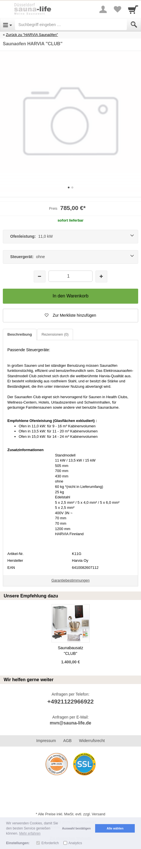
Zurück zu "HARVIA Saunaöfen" (32, 35)
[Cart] (133, 9)
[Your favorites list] (117, 9)
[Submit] (134, 24)
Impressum (46, 740)
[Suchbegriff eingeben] (71, 24)
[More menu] (103, 9)
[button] (70, 315)
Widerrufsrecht (92, 740)
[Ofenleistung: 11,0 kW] (70, 236)
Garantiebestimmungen (70, 580)
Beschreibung (19, 334)
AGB (67, 740)
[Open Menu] (7, 25)
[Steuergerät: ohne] (70, 257)
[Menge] (70, 276)
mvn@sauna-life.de (70, 723)
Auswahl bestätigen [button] (76, 828)
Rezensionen (55, 334)
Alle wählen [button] (115, 828)
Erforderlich (50, 843)
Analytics (75, 843)
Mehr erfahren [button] (29, 833)
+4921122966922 (70, 701)
